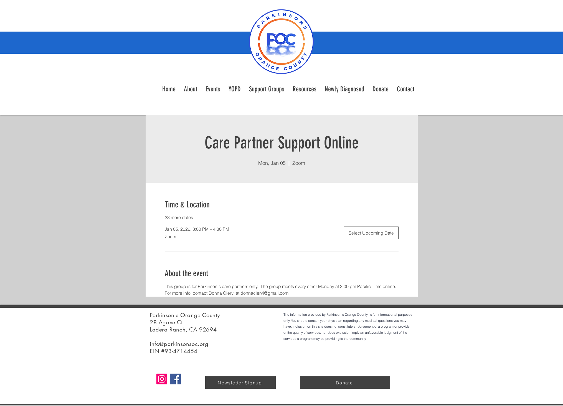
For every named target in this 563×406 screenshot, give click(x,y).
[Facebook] (175, 379)
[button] (304, 89)
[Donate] (345, 382)
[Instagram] (161, 379)
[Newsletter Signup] (240, 382)
